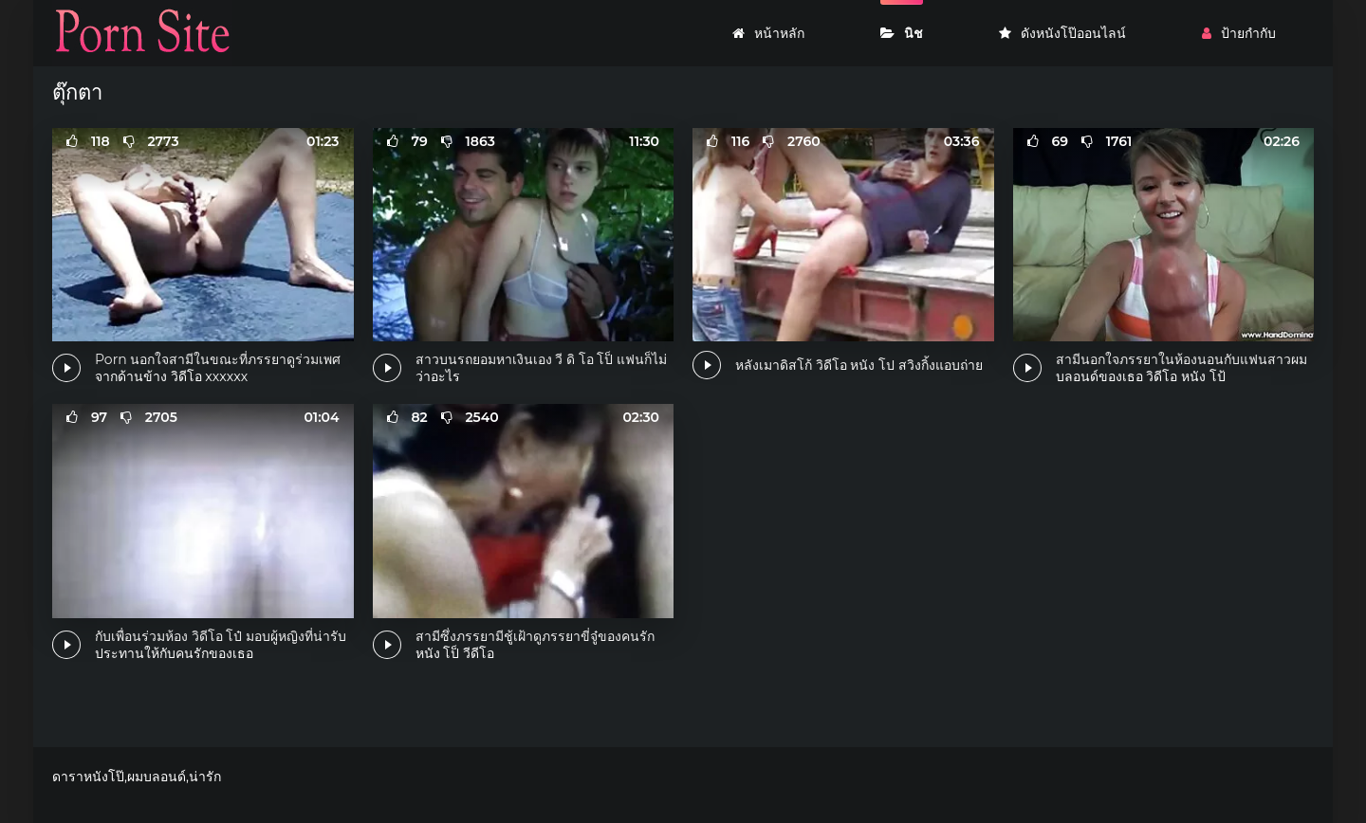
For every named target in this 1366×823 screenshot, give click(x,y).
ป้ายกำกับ (1239, 33)
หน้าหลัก (768, 33)
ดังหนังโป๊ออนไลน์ (1062, 33)
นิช (901, 33)
